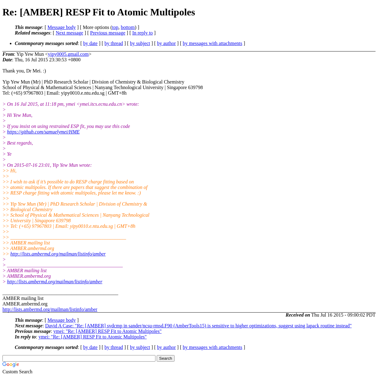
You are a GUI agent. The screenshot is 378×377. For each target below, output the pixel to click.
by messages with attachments (212, 43)
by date (90, 43)
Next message (69, 32)
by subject (140, 43)
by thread (114, 43)
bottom (128, 27)
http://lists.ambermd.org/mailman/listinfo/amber (58, 253)
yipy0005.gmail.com (68, 54)
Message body (61, 27)
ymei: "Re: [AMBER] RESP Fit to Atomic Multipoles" (107, 331)
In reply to (142, 32)
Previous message (107, 32)
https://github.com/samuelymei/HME (43, 131)
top (115, 27)
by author (166, 43)
